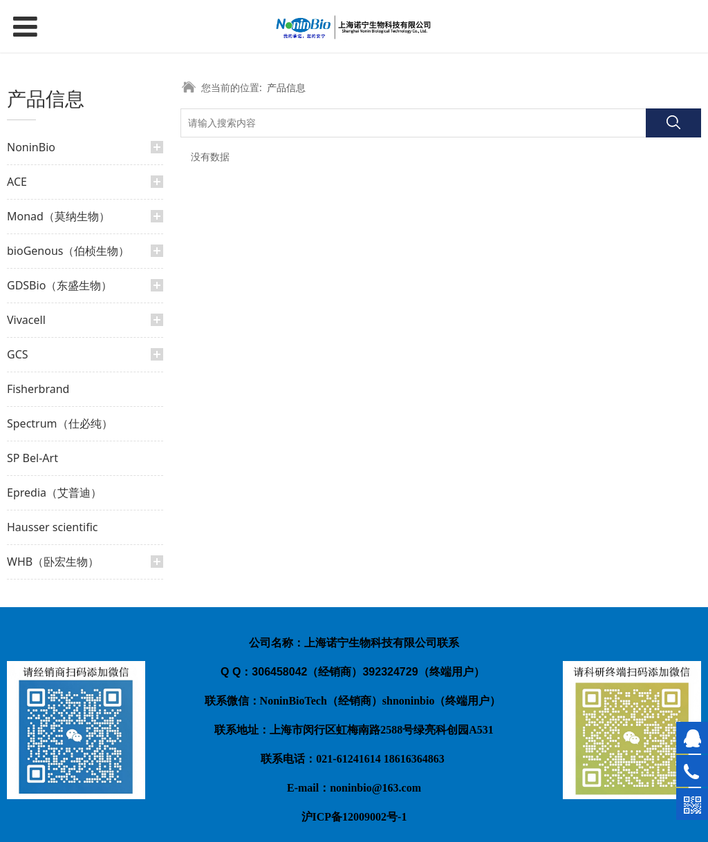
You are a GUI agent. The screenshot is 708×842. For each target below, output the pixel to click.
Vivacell (26, 319)
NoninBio (31, 147)
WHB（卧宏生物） (53, 561)
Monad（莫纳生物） (58, 216)
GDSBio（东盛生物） (59, 285)
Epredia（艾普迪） (54, 492)
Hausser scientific (52, 527)
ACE (17, 181)
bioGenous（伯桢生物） (68, 250)
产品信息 (286, 87)
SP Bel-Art (32, 458)
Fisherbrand (38, 388)
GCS (17, 354)
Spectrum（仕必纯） (60, 423)
